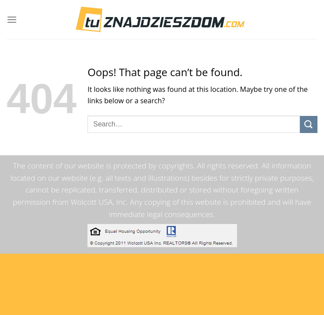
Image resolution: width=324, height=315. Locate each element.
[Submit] (308, 124)
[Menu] (12, 19)
